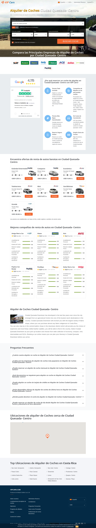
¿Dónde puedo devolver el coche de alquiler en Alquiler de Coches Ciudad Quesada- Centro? (47, 397)
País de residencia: (17, 39)
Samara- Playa (70, 479)
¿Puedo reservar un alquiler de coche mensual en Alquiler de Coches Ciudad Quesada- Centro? (44, 369)
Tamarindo (51, 471)
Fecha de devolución (53, 31)
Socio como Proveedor (35, 509)
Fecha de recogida (16, 31)
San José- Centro (53, 468)
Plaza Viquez (33, 475)
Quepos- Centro (70, 475)
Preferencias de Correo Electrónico (35, 512)
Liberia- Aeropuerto (35, 468)
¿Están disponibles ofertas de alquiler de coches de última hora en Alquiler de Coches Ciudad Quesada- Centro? (44, 390)
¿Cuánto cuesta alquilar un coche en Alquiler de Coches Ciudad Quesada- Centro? (43, 355)
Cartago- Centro (70, 468)
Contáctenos (32, 501)
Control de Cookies (15, 516)
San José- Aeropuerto (18, 468)
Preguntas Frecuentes (35, 506)
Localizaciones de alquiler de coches (18, 502)
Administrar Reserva (79, 2)
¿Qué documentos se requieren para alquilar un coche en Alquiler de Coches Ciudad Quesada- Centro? (44, 376)
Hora (35, 31)
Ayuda (90, 2)
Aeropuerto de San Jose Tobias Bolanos (55, 479)
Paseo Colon (15, 471)
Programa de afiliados (16, 509)
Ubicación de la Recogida (18, 20)
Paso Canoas (33, 471)
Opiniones (13, 506)
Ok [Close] (77, 526)
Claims (12, 512)
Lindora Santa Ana (17, 475)
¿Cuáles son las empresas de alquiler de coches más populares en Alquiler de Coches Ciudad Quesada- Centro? (44, 361)
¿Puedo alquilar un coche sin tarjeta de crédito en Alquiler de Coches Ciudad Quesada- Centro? (45, 383)
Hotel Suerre (33, 479)
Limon (49, 475)
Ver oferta (28, 178)
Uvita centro (15, 479)
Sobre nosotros (14, 498)
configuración (70, 526)
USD (69, 2)
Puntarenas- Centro (71, 471)
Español (61, 2)
